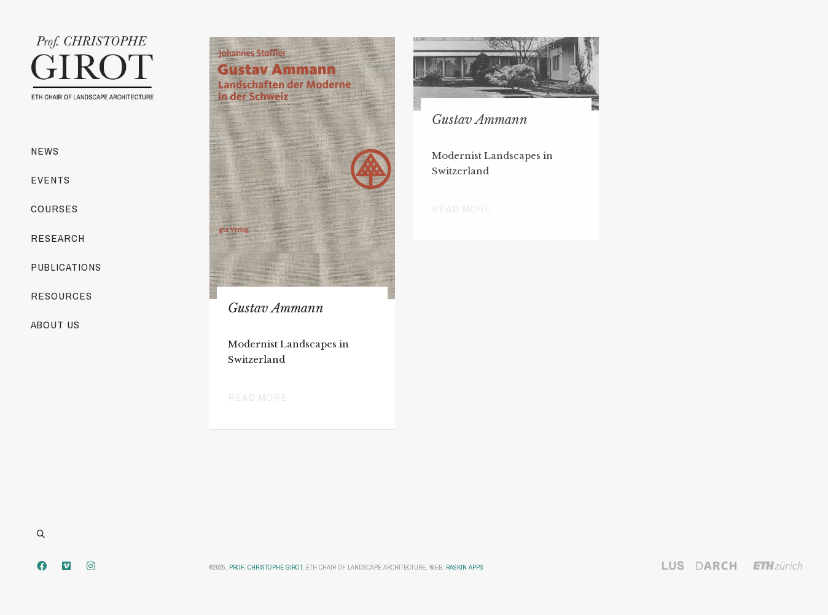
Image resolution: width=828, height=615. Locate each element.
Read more (257, 397)
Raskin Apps (464, 567)
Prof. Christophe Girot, (266, 567)
